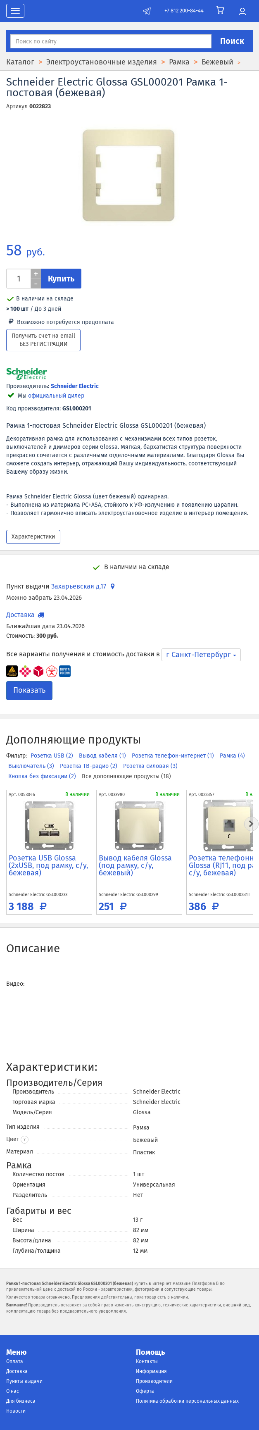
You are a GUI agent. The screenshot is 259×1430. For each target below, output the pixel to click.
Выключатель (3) (32, 766)
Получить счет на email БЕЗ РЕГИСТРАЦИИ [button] (43, 340)
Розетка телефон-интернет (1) (174, 755)
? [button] (25, 1139)
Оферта (145, 1391)
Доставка (17, 1371)
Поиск (232, 41)
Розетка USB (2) (53, 755)
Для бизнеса (21, 1401)
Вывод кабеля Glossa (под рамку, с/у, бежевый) (135, 865)
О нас (12, 1391)
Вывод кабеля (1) (103, 755)
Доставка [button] (25, 615)
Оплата (14, 1361)
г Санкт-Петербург (201, 654)
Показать (29, 690)
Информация (151, 1371)
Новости (16, 1411)
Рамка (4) (232, 755)
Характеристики (33, 536)
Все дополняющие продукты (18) (126, 776)
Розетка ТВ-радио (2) (89, 766)
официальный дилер (56, 395)
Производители (154, 1381)
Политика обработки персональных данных (187, 1401)
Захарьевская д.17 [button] (84, 586)
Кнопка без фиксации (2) (43, 776)
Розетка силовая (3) (150, 766)
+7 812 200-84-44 (184, 10)
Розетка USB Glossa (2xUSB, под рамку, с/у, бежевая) (48, 865)
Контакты (147, 1361)
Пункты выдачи (24, 1381)
